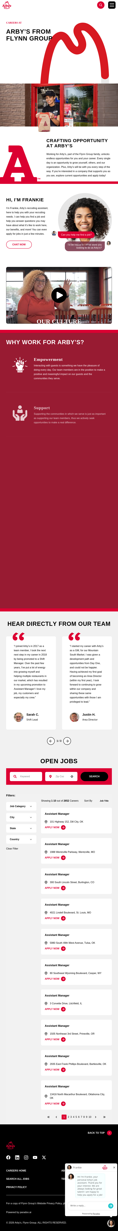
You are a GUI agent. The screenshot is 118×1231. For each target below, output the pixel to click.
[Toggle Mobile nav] (112, 5)
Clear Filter (12, 848)
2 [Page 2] (68, 1117)
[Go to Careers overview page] (7, 5)
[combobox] (60, 776)
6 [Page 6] (79, 1117)
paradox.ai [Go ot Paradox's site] (25, 1212)
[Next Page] (96, 1117)
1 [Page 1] (64, 1117)
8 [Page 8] (84, 1117)
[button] (19, 245)
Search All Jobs (17, 1179)
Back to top (100, 1132)
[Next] (67, 741)
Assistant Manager (57, 813)
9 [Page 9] (86, 1117)
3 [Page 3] (71, 1117)
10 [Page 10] (89, 1117)
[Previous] (51, 741)
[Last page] (104, 1117)
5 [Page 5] (76, 1117)
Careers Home (16, 1170)
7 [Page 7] (81, 1117)
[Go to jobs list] (100, 5)
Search (94, 776)
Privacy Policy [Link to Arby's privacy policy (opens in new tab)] (16, 1187)
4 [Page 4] (73, 1117)
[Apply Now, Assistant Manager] (55, 827)
